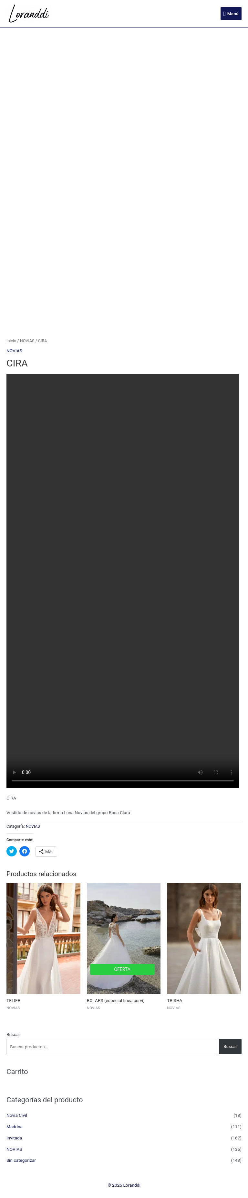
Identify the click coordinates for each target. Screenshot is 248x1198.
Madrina (14, 1126)
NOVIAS (27, 340)
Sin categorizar (21, 1160)
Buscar (13, 1034)
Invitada (14, 1137)
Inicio (11, 340)
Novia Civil (16, 1115)
